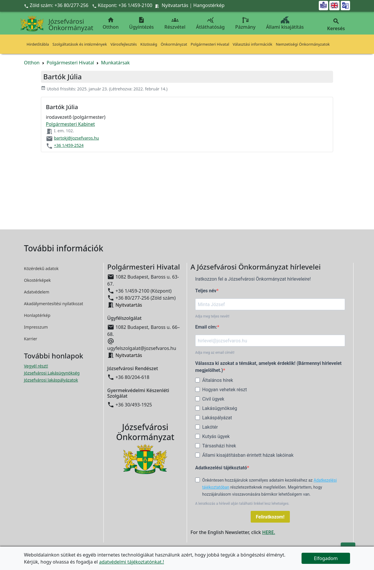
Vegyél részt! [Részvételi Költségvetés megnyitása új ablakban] (36, 366)
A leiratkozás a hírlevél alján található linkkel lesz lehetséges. (242, 504)
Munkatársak (115, 62)
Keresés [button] (336, 25)
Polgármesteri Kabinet (70, 124)
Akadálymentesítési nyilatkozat (53, 303)
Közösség (148, 44)
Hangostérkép (209, 5)
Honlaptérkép (37, 315)
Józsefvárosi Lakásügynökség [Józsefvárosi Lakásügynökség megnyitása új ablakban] (51, 373)
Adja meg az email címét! (214, 353)
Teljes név (206, 290)
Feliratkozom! (270, 517)
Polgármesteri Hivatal (210, 44)
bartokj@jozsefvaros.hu (76, 138)
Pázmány (245, 23)
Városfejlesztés (123, 44)
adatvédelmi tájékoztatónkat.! (131, 562)
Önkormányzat (174, 44)
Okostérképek (37, 280)
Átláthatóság (210, 23)
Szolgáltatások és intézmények (80, 44)
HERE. (268, 532)
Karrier (30, 338)
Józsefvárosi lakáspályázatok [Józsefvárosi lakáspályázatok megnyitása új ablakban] (51, 380)
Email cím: (206, 327)
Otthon (111, 23)
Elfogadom (326, 558)
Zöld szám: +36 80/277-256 (57, 5)
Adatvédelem (36, 292)
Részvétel (175, 23)
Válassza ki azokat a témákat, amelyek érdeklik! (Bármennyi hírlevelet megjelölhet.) (268, 366)
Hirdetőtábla (38, 44)
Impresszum (36, 327)
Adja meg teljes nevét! (212, 316)
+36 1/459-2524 (69, 145)
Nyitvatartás (175, 5)
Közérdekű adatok (41, 268)
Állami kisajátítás (285, 23)
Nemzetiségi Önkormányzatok (303, 44)
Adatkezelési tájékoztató (221, 468)
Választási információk (252, 44)
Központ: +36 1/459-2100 (125, 5)
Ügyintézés (141, 23)
